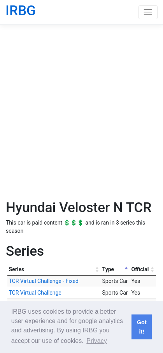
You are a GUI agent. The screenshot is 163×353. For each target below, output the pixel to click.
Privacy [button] (96, 340)
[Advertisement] (81, 111)
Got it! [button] (142, 327)
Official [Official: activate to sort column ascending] (140, 269)
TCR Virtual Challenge (35, 293)
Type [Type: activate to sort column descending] (108, 269)
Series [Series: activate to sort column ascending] (17, 269)
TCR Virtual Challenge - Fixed (44, 281)
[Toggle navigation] (148, 12)
